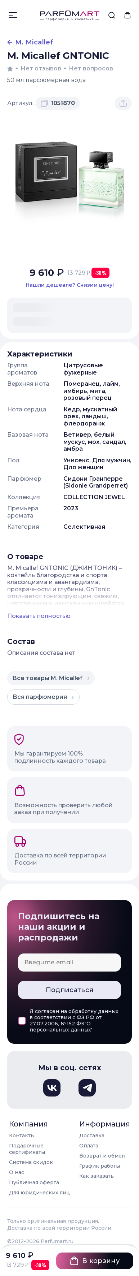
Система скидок (31, 1162)
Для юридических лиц (39, 1192)
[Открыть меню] (13, 15)
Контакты (22, 1135)
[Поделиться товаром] (123, 103)
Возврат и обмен (102, 1155)
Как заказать (96, 1176)
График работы (99, 1166)
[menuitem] (111, 15)
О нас (16, 1172)
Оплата (88, 1145)
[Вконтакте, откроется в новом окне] (51, 1088)
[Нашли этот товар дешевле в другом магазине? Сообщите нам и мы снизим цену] (69, 285)
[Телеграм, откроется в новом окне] (87, 1088)
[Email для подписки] (69, 962)
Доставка (91, 1135)
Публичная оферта (34, 1182)
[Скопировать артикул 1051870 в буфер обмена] (58, 103)
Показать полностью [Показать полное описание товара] (39, 616)
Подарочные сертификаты (27, 1148)
